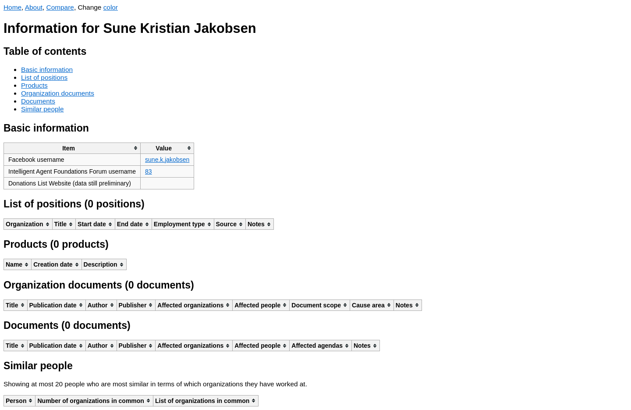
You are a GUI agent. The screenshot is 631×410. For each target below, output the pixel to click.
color (110, 7)
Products (34, 85)
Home (12, 7)
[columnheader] (72, 148)
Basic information (47, 69)
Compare (60, 7)
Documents (38, 101)
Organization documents (57, 93)
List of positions (44, 77)
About (34, 7)
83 (148, 171)
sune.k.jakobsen (167, 159)
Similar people (42, 109)
